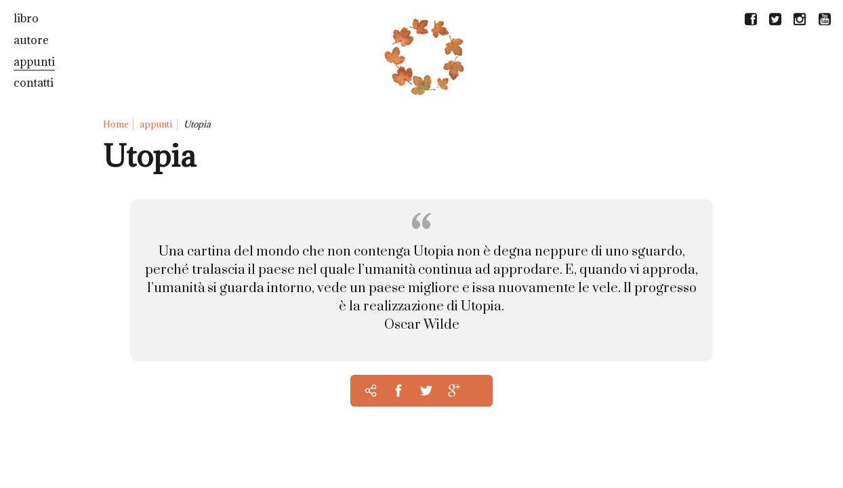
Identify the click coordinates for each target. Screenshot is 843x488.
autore (31, 40)
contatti (34, 82)
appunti (34, 61)
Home (116, 124)
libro (26, 18)
